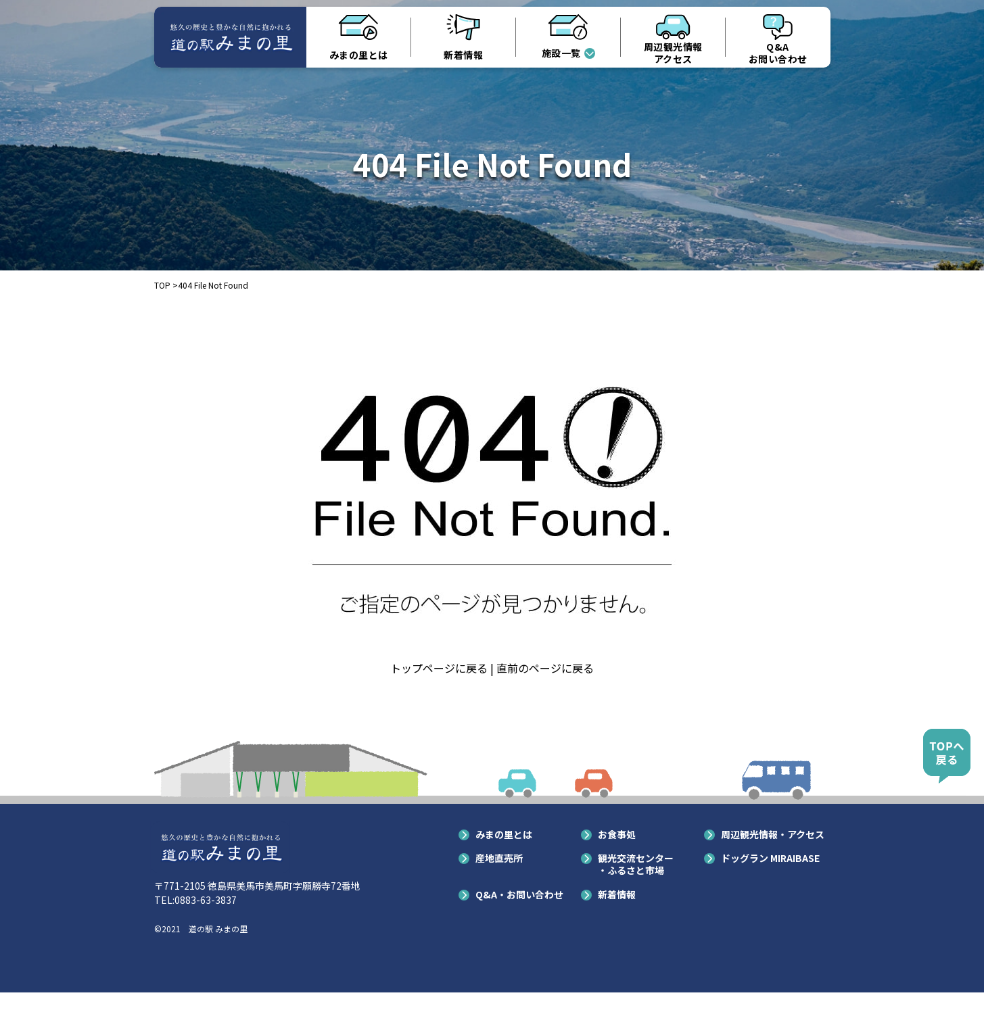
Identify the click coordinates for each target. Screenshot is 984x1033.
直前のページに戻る (545, 668)
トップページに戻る (439, 668)
